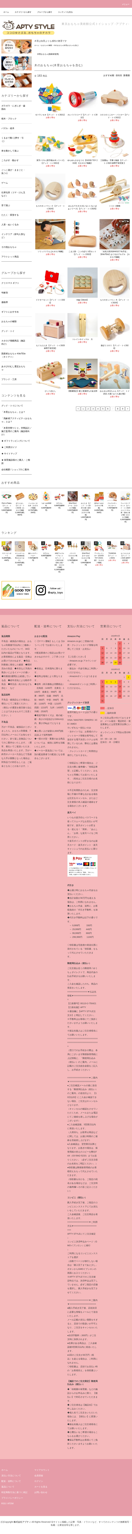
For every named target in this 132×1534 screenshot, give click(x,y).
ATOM (10, 1503)
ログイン (38, 1481)
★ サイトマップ (9, 453)
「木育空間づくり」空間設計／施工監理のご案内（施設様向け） (16, 431)
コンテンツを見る (63, 12)
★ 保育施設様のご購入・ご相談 (15, 461)
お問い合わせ (40, 1492)
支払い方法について (11, 1475)
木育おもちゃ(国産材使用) (48, 54)
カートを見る (40, 1486)
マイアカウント (42, 1470)
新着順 (126, 75)
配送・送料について (11, 1481)
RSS (3, 1503)
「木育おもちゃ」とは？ (13, 412)
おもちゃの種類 (46, 45)
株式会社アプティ (22, 1522)
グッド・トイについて (12, 405)
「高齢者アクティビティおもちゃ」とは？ (16, 420)
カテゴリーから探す (21, 12)
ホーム (6, 12)
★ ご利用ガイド (9, 447)
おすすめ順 (108, 75)
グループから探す (43, 12)
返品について (7, 1486)
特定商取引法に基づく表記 (14, 1492)
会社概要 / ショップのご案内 (15, 469)
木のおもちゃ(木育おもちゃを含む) (66, 45)
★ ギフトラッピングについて (15, 441)
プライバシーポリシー (12, 1498)
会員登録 (38, 1475)
